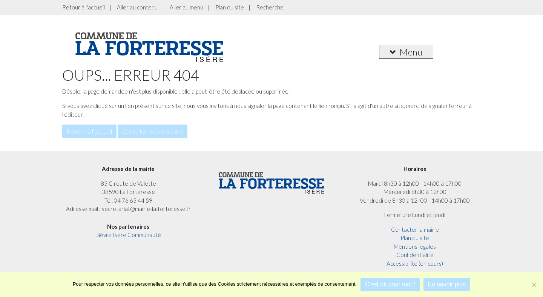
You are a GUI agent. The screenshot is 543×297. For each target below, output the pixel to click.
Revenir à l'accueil (89, 131)
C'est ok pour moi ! (390, 284)
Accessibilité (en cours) (415, 263)
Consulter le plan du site (152, 131)
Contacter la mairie (415, 229)
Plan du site (229, 7)
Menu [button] (406, 51)
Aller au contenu (137, 7)
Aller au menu (186, 7)
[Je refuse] (533, 284)
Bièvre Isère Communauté (128, 234)
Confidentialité (415, 254)
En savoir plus (447, 284)
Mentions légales (415, 246)
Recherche (270, 7)
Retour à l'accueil (83, 7)
